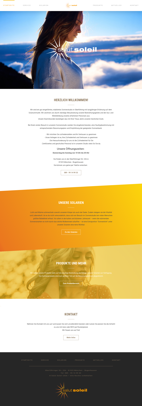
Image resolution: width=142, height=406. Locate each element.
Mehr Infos (71, 337)
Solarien (43, 5)
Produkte (98, 5)
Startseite (9, 5)
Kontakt (134, 5)
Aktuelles (116, 5)
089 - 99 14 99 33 (71, 173)
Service (27, 5)
